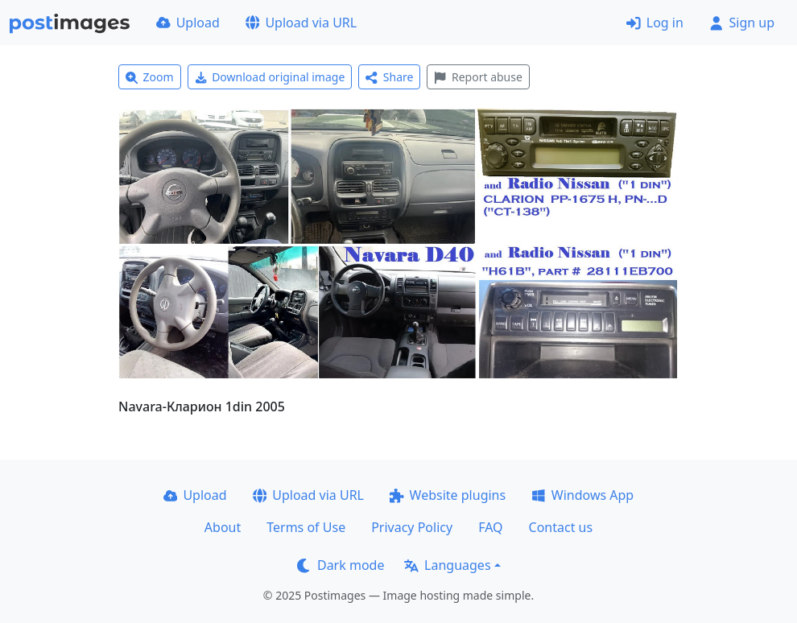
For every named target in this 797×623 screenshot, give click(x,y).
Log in (654, 22)
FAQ (490, 527)
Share (389, 77)
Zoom (150, 77)
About (222, 527)
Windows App (582, 495)
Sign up (741, 22)
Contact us (561, 527)
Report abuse (478, 77)
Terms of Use (305, 527)
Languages (447, 565)
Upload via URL (301, 22)
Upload (188, 22)
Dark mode (340, 565)
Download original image (270, 77)
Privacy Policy (411, 527)
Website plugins (448, 495)
